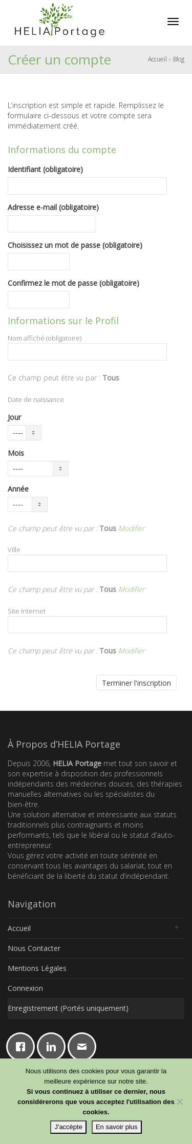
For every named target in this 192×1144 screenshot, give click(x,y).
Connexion (25, 988)
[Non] (179, 1101)
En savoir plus (117, 1127)
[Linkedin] (53, 1047)
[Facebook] (23, 1047)
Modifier (131, 528)
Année (18, 489)
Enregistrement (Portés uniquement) (68, 1008)
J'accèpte (68, 1127)
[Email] (84, 1047)
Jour (14, 417)
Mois (16, 453)
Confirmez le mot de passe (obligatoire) (73, 283)
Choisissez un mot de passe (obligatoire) (75, 245)
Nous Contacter (34, 948)
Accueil (157, 59)
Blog (178, 59)
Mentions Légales (37, 968)
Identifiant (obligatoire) (45, 169)
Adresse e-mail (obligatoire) (53, 207)
